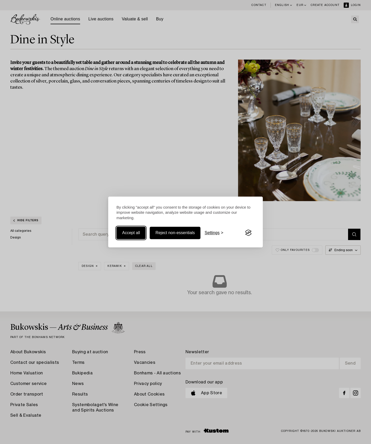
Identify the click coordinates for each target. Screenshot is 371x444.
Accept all (131, 233)
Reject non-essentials (175, 233)
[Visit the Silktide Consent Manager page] (248, 233)
